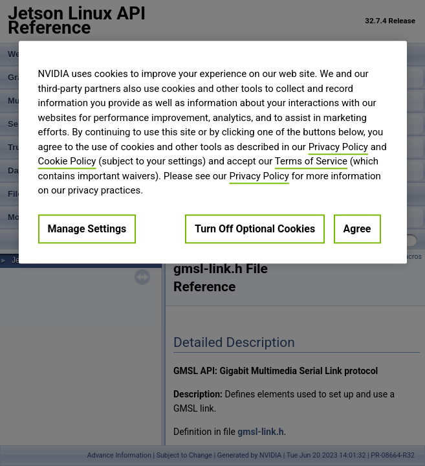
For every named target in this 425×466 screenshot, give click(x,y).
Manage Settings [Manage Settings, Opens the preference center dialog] (87, 229)
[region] (213, 152)
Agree (357, 229)
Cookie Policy (67, 161)
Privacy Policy (338, 147)
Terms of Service (311, 161)
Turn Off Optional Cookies (255, 229)
